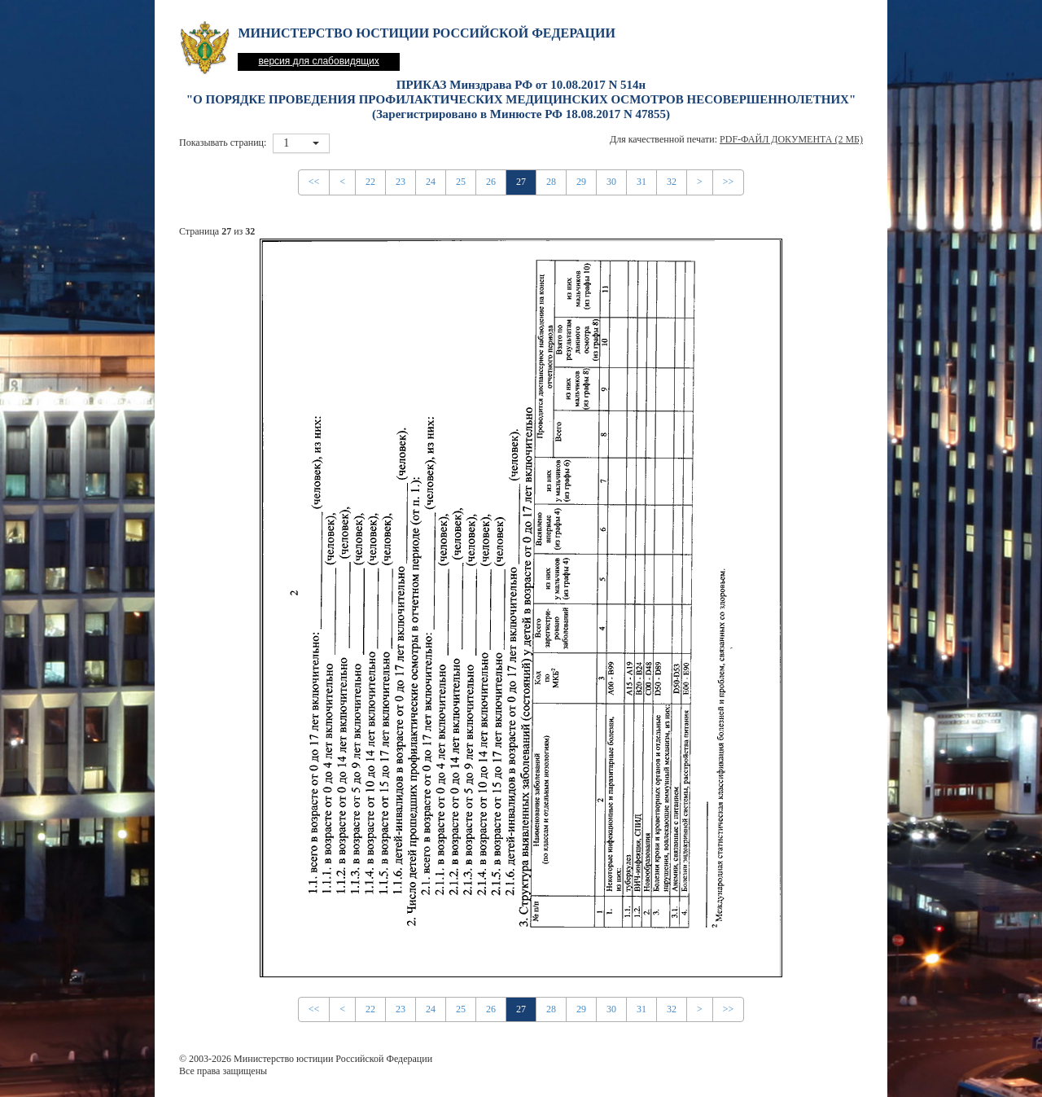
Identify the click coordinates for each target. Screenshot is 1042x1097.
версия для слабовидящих (318, 61)
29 (581, 181)
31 (641, 181)
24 (431, 181)
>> (728, 181)
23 (400, 181)
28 (551, 181)
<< (314, 181)
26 (491, 181)
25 (461, 181)
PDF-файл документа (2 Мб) (791, 139)
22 (370, 181)
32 (671, 181)
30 (611, 181)
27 (521, 181)
